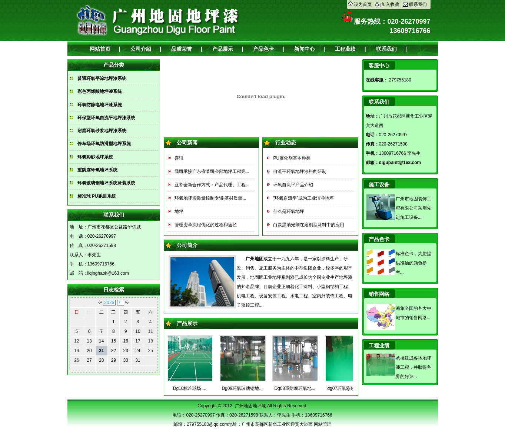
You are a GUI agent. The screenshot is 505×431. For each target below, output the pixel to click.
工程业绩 (345, 49)
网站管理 (323, 424)
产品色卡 (263, 49)
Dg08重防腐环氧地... (297, 388)
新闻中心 (304, 49)
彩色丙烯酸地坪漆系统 (99, 91)
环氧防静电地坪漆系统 (99, 104)
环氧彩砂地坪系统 (95, 157)
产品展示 (222, 49)
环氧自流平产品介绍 (293, 184)
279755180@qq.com (207, 424)
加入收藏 (390, 4)
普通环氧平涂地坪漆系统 (101, 78)
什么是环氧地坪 (288, 211)
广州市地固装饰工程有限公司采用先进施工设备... (413, 208)
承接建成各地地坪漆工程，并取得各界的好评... (413, 367)
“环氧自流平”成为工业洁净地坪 (303, 198)
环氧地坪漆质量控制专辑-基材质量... (210, 198)
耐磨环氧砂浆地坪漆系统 (101, 130)
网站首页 (100, 49)
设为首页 (363, 4)
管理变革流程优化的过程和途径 (206, 224)
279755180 (399, 80)
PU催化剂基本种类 (291, 158)
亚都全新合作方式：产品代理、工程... (212, 184)
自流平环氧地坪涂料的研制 (299, 171)
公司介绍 (140, 49)
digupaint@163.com (400, 162)
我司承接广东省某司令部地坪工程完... (212, 171)
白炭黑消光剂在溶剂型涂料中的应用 (308, 224)
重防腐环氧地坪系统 (97, 170)
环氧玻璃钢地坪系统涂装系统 (106, 183)
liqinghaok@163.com (108, 273)
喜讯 (179, 158)
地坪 (179, 211)
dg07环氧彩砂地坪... (350, 388)
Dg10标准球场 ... (192, 388)
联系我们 (418, 4)
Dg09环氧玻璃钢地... (244, 388)
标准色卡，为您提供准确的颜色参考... (413, 263)
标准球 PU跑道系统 (96, 196)
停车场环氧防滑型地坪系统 (104, 143)
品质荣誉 (181, 49)
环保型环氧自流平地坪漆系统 (106, 117)
